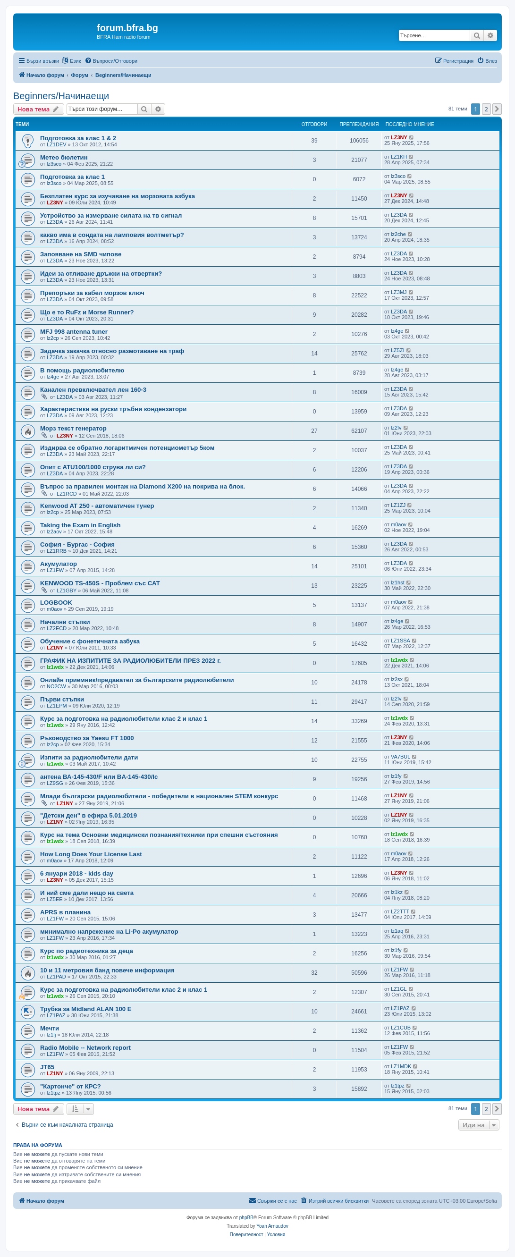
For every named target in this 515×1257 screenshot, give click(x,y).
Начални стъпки (65, 621)
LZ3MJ (399, 292)
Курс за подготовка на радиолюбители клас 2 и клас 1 (123, 718)
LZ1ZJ (398, 505)
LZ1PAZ (56, 1015)
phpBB (246, 1217)
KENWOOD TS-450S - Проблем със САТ (100, 583)
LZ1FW (55, 570)
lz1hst (398, 582)
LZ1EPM (57, 706)
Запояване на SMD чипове (80, 254)
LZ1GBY (66, 590)
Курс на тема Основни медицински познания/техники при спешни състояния (159, 834)
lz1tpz (53, 1093)
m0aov (398, 524)
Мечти (49, 1028)
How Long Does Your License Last (91, 854)
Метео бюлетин (64, 157)
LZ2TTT (400, 911)
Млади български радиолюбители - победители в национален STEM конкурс (159, 796)
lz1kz (397, 892)
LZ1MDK (401, 1066)
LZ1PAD (56, 976)
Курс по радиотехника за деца (86, 950)
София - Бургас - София (77, 544)
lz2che (398, 234)
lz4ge (397, 331)
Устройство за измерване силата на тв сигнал (111, 215)
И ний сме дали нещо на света (87, 892)
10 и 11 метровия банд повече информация (107, 970)
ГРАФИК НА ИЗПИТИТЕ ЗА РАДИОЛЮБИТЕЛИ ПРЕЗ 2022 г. (130, 660)
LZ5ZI (398, 350)
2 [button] (486, 109)
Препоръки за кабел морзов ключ (92, 292)
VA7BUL (400, 756)
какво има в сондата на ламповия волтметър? (112, 234)
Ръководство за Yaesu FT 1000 (87, 738)
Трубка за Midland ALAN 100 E (86, 1008)
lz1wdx (55, 667)
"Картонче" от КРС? (70, 1086)
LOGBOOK (56, 602)
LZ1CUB (401, 1027)
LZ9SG (55, 783)
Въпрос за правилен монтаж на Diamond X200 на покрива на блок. (142, 486)
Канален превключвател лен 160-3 (93, 389)
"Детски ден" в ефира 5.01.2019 (88, 815)
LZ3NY (399, 137)
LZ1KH (399, 157)
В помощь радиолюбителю (82, 370)
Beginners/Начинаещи (61, 96)
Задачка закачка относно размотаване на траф (112, 350)
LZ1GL (399, 989)
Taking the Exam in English (80, 525)
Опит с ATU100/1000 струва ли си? (93, 467)
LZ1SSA (400, 640)
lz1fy (396, 776)
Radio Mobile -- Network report (85, 1047)
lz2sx (397, 679)
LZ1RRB (57, 551)
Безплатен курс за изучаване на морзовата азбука (117, 196)
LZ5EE (55, 899)
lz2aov (54, 531)
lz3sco (54, 164)
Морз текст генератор (73, 428)
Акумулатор (58, 563)
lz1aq (397, 931)
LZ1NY (55, 647)
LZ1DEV (57, 144)
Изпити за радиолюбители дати (89, 757)
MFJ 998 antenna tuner (74, 331)
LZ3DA (55, 222)
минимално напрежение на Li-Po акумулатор (109, 931)
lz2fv (396, 427)
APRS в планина (65, 912)
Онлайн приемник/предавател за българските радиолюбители (137, 679)
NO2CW (56, 686)
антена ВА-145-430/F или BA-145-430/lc (99, 776)
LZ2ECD (57, 628)
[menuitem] (111, 61)
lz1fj (51, 1035)
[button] (497, 109)
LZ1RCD (67, 494)
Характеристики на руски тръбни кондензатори (113, 409)
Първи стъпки (62, 699)
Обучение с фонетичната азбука (90, 641)
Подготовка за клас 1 (72, 176)
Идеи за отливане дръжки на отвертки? (101, 273)
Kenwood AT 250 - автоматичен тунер (97, 505)
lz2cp (53, 338)
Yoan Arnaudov (272, 1226)
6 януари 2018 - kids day (76, 873)
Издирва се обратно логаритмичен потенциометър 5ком (127, 447)
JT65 (47, 1067)
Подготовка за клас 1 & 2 (78, 138)
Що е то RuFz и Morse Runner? (87, 312)
